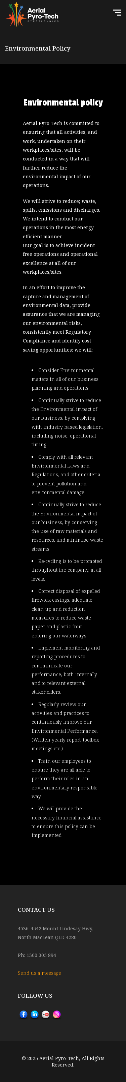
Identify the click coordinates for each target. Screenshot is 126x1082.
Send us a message (39, 973)
